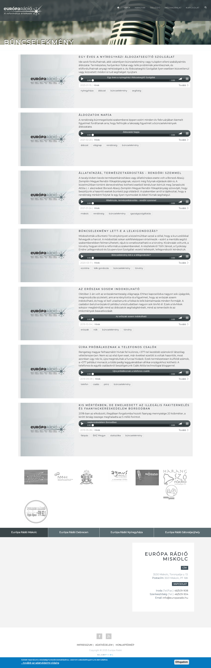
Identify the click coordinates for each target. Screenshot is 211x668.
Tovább (184, 85)
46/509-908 (181, 590)
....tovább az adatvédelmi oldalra (40, 663)
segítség (136, 90)
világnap (97, 145)
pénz (106, 384)
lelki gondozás (101, 268)
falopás (84, 435)
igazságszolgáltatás (140, 213)
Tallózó (155, 7)
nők (95, 329)
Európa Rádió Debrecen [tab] (73, 532)
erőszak (85, 329)
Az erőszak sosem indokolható (109, 289)
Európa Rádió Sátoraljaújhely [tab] (182, 532)
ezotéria (85, 268)
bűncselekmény (119, 90)
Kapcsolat (192, 7)
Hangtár (140, 7)
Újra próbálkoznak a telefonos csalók (118, 347)
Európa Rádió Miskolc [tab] (24, 532)
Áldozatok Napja (95, 115)
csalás (96, 384)
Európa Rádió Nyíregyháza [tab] (127, 532)
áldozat (102, 90)
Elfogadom (182, 662)
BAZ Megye (99, 435)
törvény (139, 268)
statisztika (115, 435)
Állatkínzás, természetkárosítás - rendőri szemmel (130, 173)
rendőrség (112, 145)
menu (187, 78)
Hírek (127, 7)
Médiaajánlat (173, 7)
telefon (84, 384)
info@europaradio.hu (175, 597)
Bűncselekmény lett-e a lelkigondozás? (118, 231)
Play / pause (82, 78)
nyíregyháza (87, 90)
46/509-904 (181, 594)
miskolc (85, 213)
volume (180, 78)
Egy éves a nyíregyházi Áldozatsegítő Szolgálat (127, 57)
